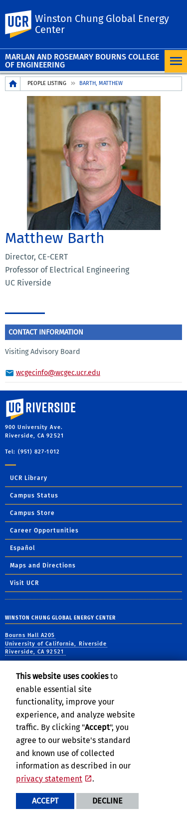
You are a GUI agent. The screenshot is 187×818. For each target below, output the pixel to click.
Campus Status (34, 495)
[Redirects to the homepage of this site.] (12, 83)
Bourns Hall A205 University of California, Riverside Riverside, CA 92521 (56, 643)
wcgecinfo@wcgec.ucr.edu (58, 372)
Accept (45, 801)
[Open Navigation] (176, 61)
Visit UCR (24, 583)
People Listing (46, 83)
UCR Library (28, 478)
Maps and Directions (43, 565)
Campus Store (32, 513)
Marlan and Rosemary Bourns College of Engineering (82, 61)
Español (22, 548)
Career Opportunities (44, 530)
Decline (107, 801)
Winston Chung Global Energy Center (102, 24)
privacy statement (49, 779)
